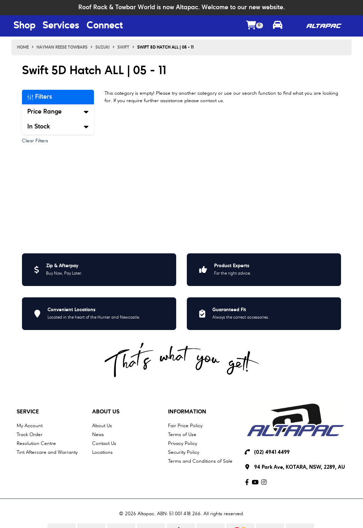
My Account (30, 425)
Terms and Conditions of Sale (200, 461)
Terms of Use (182, 434)
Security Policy (183, 452)
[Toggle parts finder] (277, 26)
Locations (102, 452)
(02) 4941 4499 (272, 452)
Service (28, 412)
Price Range (58, 112)
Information (187, 412)
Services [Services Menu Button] (61, 26)
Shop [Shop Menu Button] (24, 26)
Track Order (30, 434)
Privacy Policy (182, 443)
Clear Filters (35, 140)
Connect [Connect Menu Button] (104, 26)
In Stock (58, 126)
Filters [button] (39, 97)
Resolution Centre (36, 443)
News (98, 434)
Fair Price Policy (185, 425)
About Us (105, 412)
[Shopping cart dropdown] (254, 26)
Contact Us (104, 443)
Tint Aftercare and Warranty (47, 452)
